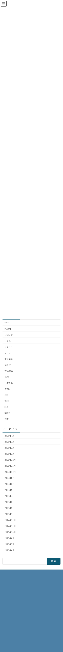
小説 (7, 376)
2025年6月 (9, 483)
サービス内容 (11, 628)
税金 (7, 394)
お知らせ (9, 334)
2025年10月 (10, 471)
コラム (8, 340)
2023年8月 (9, 538)
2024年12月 (10, 520)
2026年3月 (9, 441)
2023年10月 (10, 532)
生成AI (7, 388)
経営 (7, 407)
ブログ (8, 352)
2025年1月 (9, 514)
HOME (7, 610)
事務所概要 (10, 616)
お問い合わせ (11, 639)
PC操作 (8, 328)
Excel (7, 322)
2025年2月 (9, 508)
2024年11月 (10, 526)
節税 (7, 401)
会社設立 (9, 370)
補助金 (8, 413)
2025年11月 (10, 465)
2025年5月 (9, 489)
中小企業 (9, 358)
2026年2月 (9, 447)
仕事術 (8, 364)
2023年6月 (9, 550)
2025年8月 (9, 477)
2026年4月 (9, 435)
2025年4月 (9, 496)
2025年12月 (10, 459)
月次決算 (9, 382)
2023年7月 (9, 544)
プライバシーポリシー (15, 633)
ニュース (8, 346)
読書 (7, 419)
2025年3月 (9, 502)
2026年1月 (9, 453)
